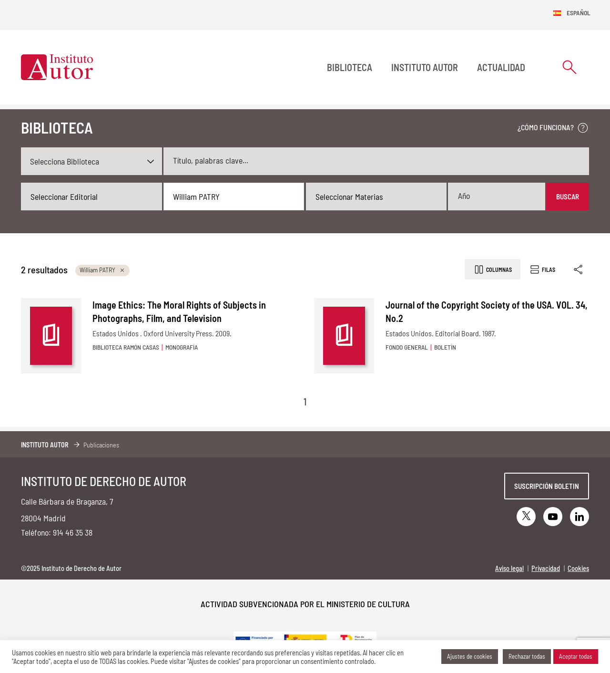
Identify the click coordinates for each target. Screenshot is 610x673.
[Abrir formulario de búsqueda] (569, 67)
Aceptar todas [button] (575, 656)
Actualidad (501, 67)
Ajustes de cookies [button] (469, 656)
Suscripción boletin (546, 486)
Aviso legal (509, 568)
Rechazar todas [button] (526, 656)
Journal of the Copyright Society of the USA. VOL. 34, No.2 (487, 311)
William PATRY (102, 270)
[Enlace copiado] (579, 269)
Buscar (567, 196)
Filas (542, 269)
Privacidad (545, 568)
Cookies (578, 568)
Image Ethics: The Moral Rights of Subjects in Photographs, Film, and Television (179, 311)
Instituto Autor (424, 67)
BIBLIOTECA (349, 67)
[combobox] (91, 196)
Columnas (492, 269)
